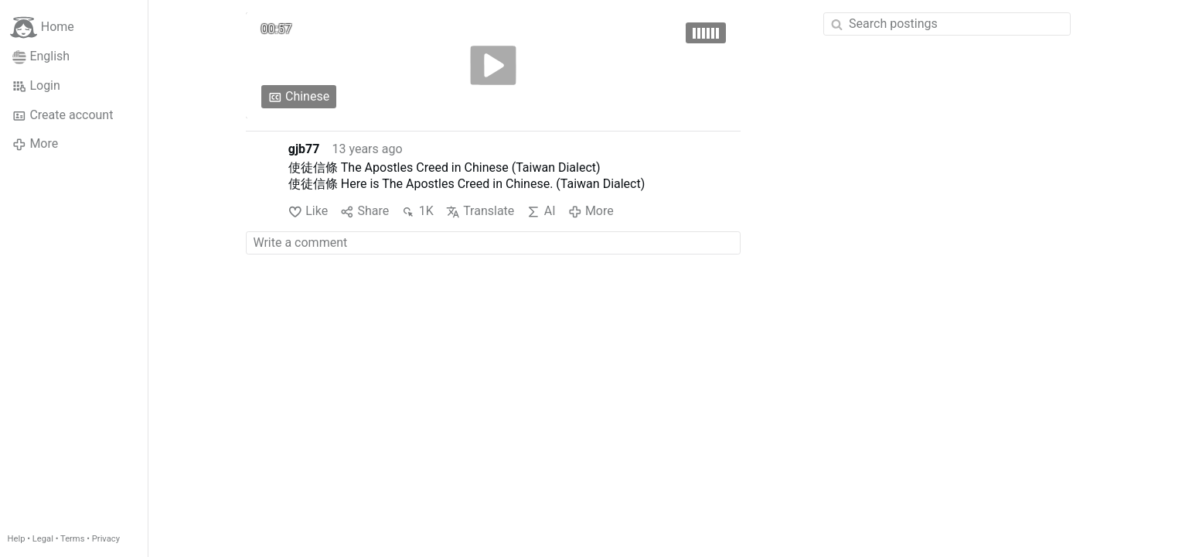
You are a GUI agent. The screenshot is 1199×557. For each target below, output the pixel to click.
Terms (72, 539)
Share (364, 211)
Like (308, 211)
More (35, 144)
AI (540, 211)
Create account (62, 115)
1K (417, 211)
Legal (42, 539)
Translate (480, 211)
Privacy (106, 539)
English (41, 56)
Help (17, 539)
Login (36, 86)
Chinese (299, 96)
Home (42, 27)
